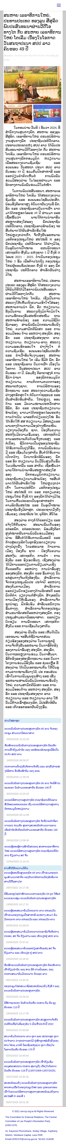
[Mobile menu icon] (58, 5)
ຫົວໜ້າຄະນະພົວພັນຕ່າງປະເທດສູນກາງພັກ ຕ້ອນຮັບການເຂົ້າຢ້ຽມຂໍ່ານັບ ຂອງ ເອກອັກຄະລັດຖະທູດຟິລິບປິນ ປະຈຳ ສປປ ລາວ (32, 750)
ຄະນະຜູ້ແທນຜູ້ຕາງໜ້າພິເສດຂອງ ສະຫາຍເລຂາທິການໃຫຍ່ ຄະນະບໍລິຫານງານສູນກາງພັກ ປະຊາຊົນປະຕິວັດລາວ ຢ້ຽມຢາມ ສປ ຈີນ (32, 851)
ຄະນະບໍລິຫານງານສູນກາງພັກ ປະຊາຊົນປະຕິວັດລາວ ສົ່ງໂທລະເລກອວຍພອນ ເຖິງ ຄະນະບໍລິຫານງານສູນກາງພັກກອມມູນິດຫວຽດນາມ (32, 804)
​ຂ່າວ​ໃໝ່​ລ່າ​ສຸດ (11, 720)
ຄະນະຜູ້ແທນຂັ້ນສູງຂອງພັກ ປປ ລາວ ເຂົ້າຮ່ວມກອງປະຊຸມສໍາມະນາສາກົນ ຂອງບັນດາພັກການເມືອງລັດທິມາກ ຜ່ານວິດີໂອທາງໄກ (31, 877)
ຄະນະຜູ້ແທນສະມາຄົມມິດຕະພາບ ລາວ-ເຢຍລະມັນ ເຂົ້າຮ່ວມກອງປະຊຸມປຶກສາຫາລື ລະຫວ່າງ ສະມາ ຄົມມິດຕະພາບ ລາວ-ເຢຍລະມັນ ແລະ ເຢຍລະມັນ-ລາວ (30, 915)
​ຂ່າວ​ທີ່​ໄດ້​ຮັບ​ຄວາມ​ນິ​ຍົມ (16, 868)
